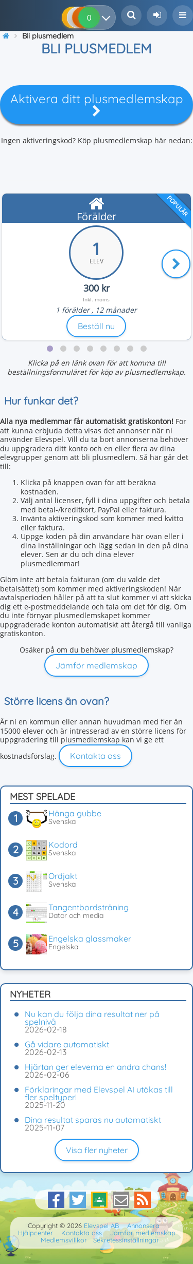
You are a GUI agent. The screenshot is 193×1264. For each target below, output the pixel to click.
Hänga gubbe (74, 813)
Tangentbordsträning (88, 907)
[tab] (50, 349)
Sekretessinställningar (126, 1240)
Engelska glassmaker (89, 938)
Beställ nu (96, 326)
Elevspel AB (101, 1225)
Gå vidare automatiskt (67, 1044)
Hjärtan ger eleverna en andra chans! (95, 1067)
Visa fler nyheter (97, 1150)
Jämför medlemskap (96, 665)
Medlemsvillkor (64, 1240)
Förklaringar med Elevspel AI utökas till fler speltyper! (99, 1093)
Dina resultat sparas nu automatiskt (93, 1120)
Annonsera (143, 1225)
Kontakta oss (95, 756)
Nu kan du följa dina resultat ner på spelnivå (92, 1018)
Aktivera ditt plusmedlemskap (96, 104)
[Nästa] (176, 264)
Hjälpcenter (35, 1233)
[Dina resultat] (108, 17)
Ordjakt (62, 876)
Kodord (63, 844)
